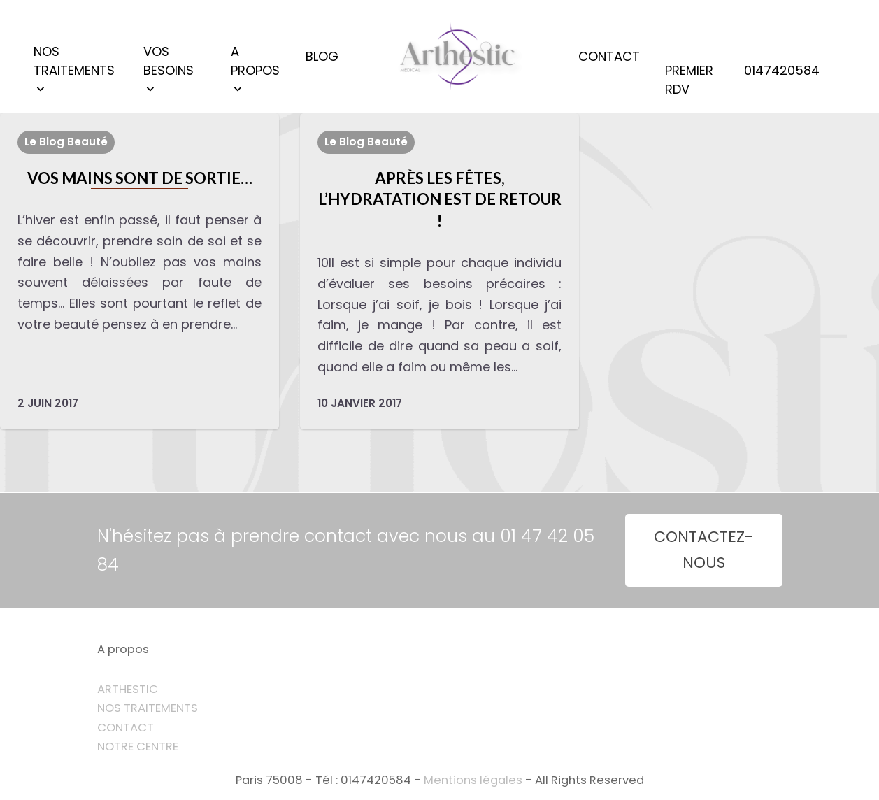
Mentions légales (473, 780)
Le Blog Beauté (66, 141)
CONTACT (125, 728)
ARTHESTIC (127, 689)
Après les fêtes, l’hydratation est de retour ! (440, 199)
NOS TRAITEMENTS (147, 708)
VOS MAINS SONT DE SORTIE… (139, 178)
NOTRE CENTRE (137, 746)
